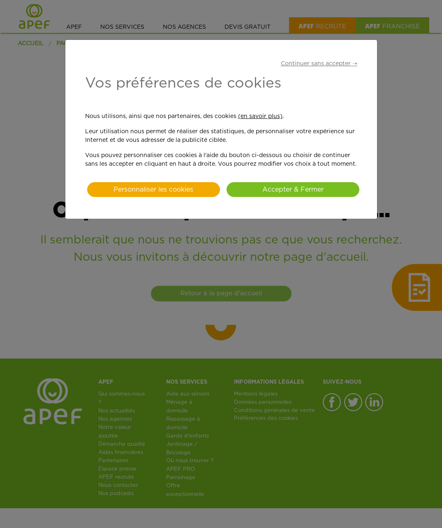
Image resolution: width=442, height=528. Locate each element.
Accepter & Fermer (293, 189)
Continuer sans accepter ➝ (319, 64)
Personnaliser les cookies (153, 189)
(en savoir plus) (260, 116)
